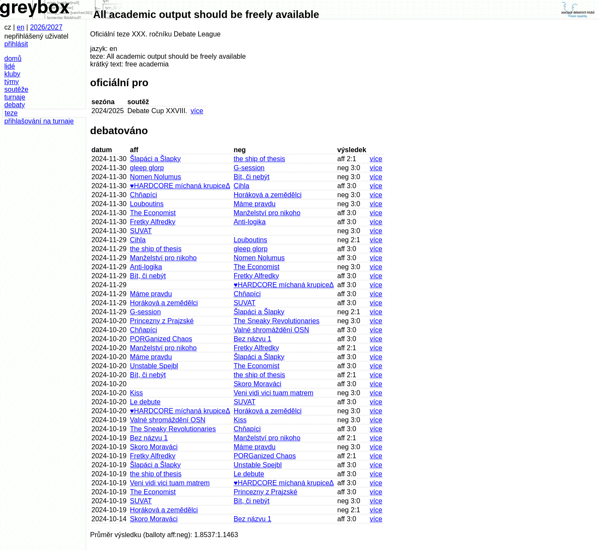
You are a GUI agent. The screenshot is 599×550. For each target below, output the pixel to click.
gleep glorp (147, 167)
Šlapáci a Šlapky (155, 158)
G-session (248, 167)
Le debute (145, 402)
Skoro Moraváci (257, 384)
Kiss (136, 393)
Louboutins (146, 203)
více (197, 110)
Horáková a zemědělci (267, 194)
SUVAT (141, 230)
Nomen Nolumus (155, 176)
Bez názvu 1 (252, 339)
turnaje (14, 97)
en (20, 27)
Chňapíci (143, 194)
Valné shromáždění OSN (271, 330)
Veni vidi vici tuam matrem (273, 393)
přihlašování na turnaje (39, 121)
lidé (9, 66)
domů (12, 58)
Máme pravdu (254, 203)
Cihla (241, 185)
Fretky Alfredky (152, 221)
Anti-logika (249, 221)
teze (11, 113)
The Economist (153, 212)
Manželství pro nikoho (266, 212)
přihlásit (16, 44)
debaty (14, 104)
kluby (12, 74)
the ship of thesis (259, 158)
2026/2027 (46, 27)
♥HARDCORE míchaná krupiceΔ (180, 185)
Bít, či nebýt (251, 176)
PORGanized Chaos (161, 339)
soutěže (16, 89)
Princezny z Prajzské (162, 321)
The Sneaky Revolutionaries (276, 321)
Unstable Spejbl (154, 366)
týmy (11, 81)
